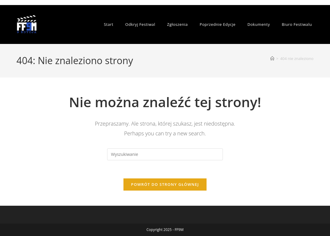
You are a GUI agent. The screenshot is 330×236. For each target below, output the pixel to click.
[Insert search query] (165, 154)
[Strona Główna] (272, 58)
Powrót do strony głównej (165, 184)
